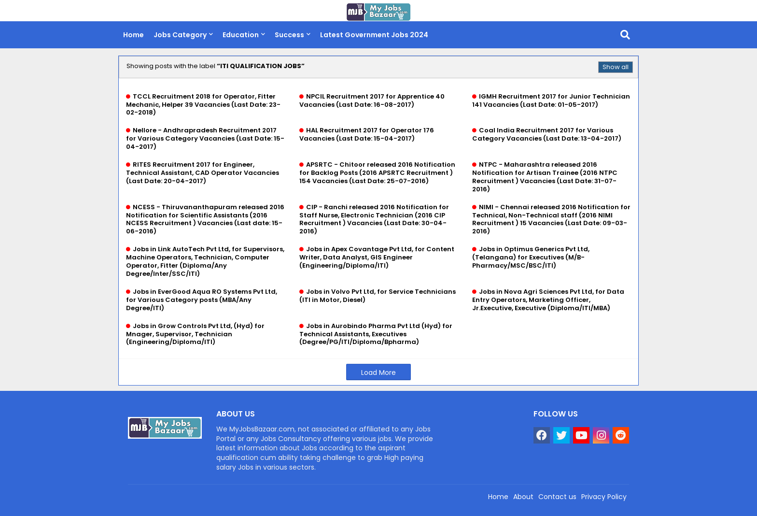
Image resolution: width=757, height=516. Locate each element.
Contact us (557, 497)
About (523, 497)
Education (241, 35)
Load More (378, 372)
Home (133, 35)
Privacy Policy (604, 497)
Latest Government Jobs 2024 (374, 35)
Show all (616, 67)
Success (289, 35)
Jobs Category (180, 35)
